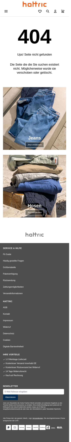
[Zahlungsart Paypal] (8, 427)
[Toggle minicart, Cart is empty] (63, 11)
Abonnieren (10, 397)
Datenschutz (8, 333)
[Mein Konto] (55, 11)
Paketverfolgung (10, 274)
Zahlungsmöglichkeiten (13, 287)
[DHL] (53, 428)
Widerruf (7, 327)
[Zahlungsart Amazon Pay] (14, 427)
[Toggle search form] (47, 11)
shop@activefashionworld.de (12, 409)
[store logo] (34, 4)
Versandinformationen (13, 293)
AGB (5, 307)
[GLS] (59, 427)
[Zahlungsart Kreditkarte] (42, 427)
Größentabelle (9, 267)
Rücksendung (9, 280)
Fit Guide (7, 254)
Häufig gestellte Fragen (13, 261)
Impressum (8, 320)
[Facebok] (48, 427)
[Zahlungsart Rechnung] (21, 427)
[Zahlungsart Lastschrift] (35, 427)
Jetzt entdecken (34, 145)
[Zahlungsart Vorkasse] (28, 427)
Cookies (6, 340)
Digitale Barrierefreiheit (13, 346)
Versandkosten (37, 418)
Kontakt (6, 314)
